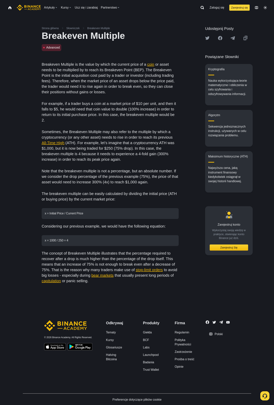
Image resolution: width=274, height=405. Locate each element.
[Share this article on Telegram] (232, 38)
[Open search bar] (201, 7)
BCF (146, 339)
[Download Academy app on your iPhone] (55, 346)
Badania (148, 361)
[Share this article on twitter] (207, 38)
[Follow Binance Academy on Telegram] (221, 321)
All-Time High (53, 143)
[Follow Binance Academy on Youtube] (228, 321)
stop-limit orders (149, 269)
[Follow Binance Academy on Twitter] (214, 321)
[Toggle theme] (265, 7)
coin (150, 64)
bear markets (102, 274)
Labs (146, 346)
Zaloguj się (216, 7)
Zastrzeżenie (183, 351)
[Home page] (29, 8)
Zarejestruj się (239, 7)
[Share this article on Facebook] (220, 38)
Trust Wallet (151, 369)
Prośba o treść (184, 358)
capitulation (51, 280)
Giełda (147, 331)
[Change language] (256, 7)
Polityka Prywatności (183, 341)
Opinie (179, 365)
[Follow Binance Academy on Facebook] (207, 321)
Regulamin (182, 331)
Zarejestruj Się (228, 247)
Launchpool (151, 354)
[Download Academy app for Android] (80, 346)
